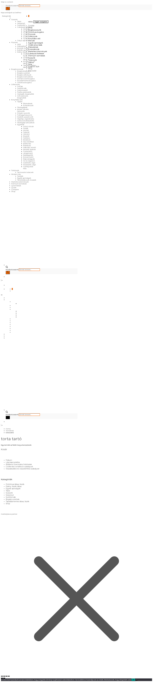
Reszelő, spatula (29, 149)
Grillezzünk (15, 84)
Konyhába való (17, 100)
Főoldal (31, 26)
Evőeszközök (28, 105)
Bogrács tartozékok (25, 77)
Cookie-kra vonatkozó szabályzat (19, 467)
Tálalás (19, 102)
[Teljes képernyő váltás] (4, 676)
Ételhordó (27, 144)
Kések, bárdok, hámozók (23, 110)
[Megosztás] (6, 676)
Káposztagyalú (29, 159)
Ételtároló (27, 146)
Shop (13, 191)
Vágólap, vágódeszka (25, 119)
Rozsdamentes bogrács (26, 81)
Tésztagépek (22, 107)
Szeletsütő (21, 25)
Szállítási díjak (33, 66)
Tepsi (19, 21)
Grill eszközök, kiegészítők (22, 97)
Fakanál (26, 132)
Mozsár (26, 130)
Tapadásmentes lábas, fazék (17, 501)
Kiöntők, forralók (23, 48)
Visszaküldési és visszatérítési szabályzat (22, 469)
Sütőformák (27, 35)
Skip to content (7, 2)
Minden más (16, 174)
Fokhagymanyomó (24, 115)
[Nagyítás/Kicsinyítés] (2, 676)
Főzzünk (14, 42)
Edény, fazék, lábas (24, 52)
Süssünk (14, 19)
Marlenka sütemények (20, 182)
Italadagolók (28, 155)
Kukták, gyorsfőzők (24, 50)
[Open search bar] (7, 267)
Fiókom (9, 460)
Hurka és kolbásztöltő (25, 121)
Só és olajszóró (29, 161)
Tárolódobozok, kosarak (26, 180)
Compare (15, 189)
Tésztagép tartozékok (25, 123)
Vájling (31, 62)
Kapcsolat (32, 71)
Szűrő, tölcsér (28, 126)
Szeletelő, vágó (29, 163)
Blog (30, 69)
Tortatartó (27, 33)
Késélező (26, 140)
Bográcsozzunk (17, 69)
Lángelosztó (28, 153)
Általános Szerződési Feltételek (19, 464)
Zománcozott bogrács (26, 79)
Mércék (31, 41)
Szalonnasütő (22, 90)
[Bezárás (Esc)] (9, 676)
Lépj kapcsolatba (13, 462)
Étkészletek (27, 103)
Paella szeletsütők (24, 92)
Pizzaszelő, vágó (29, 165)
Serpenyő (21, 23)
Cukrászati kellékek (24, 27)
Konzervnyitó (28, 157)
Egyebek (20, 124)
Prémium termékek (19, 184)
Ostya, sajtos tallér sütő (26, 40)
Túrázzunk (15, 170)
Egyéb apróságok (24, 178)
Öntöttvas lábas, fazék (15, 484)
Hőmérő (26, 134)
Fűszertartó (27, 151)
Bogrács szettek (23, 73)
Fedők (25, 128)
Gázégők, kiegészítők (25, 94)
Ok (133, 680)
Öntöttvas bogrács (24, 82)
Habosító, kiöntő (29, 147)
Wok (19, 44)
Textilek (20, 176)
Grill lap (20, 86)
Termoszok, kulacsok (25, 172)
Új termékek (16, 186)
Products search (12, 6)
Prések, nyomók (23, 113)
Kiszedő (26, 136)
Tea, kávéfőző (28, 142)
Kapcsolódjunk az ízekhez (11, 12)
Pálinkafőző (21, 46)
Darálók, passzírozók (25, 117)
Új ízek (13, 188)
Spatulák (26, 31)
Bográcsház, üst (23, 71)
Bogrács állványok (24, 75)
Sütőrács (26, 138)
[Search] (8, 8)
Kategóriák (6, 16)
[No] (136, 680)
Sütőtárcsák (22, 88)
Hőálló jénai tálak (35, 45)
